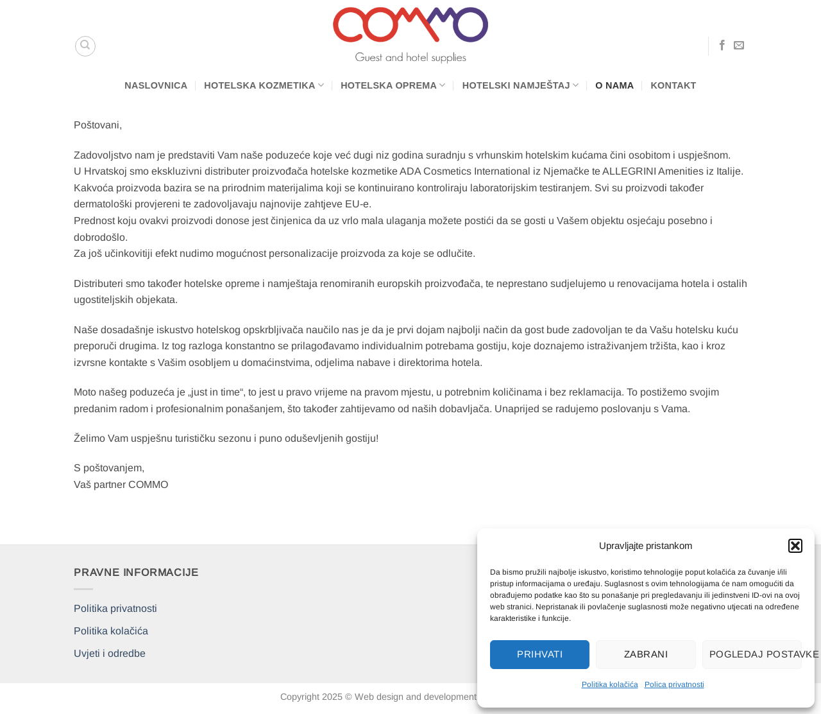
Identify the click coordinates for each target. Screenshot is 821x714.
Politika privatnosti (115, 608)
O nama (614, 85)
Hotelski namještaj (520, 85)
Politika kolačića (610, 684)
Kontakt (673, 85)
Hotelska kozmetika (264, 85)
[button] (795, 545)
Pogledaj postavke (755, 654)
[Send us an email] (739, 45)
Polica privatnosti (674, 684)
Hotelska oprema (393, 85)
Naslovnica (155, 85)
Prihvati (540, 654)
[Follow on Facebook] (722, 45)
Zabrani (646, 654)
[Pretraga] (85, 46)
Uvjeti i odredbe (110, 653)
